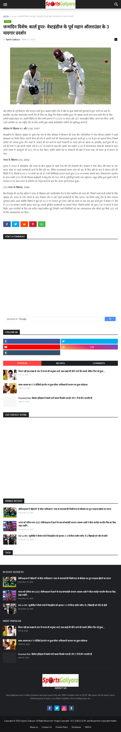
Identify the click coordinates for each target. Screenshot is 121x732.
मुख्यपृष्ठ (6, 16)
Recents (60, 363)
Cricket (13, 16)
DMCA (88, 727)
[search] (53, 319)
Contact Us (47, 727)
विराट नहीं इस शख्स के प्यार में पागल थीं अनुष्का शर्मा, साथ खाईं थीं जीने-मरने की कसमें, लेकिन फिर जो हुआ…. (61, 371)
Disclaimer (76, 727)
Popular (22, 363)
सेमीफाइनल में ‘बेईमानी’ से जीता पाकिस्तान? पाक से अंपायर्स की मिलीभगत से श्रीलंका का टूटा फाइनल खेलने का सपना (64, 509)
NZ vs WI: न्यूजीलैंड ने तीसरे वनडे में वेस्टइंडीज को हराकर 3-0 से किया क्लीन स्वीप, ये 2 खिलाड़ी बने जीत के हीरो (62, 536)
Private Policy (62, 727)
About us (34, 727)
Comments (99, 363)
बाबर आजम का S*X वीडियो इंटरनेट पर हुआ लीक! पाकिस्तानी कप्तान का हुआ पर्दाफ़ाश (53, 384)
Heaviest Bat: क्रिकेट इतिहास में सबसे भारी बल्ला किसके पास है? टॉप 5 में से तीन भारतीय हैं (55, 398)
